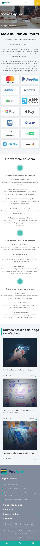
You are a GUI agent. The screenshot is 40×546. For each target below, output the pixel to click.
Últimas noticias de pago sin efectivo (21, 331)
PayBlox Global (9, 478)
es (26, 3)
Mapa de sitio (11, 538)
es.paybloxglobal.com (20, 500)
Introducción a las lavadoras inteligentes (18, 453)
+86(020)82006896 (13, 484)
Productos (8, 509)
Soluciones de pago (13, 505)
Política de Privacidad (26, 538)
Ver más (33, 376)
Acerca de (12, 26)
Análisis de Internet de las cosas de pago (18, 370)
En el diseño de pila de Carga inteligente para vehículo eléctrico (18, 411)
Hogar (5, 26)
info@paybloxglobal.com (18, 488)
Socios (20, 26)
